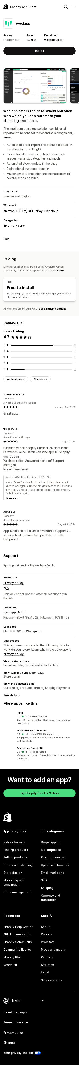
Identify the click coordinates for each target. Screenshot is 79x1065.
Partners (47, 957)
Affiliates (47, 965)
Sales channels (14, 842)
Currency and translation (50, 897)
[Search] (66, 7)
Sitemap (9, 1042)
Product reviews (53, 857)
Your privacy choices (18, 1053)
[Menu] (73, 7)
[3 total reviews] (75, 345)
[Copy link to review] (23, 394)
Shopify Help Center (18, 927)
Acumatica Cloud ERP (30, 748)
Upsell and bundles (55, 865)
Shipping (47, 888)
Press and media (53, 949)
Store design (12, 872)
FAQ (6, 588)
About (45, 927)
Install (39, 50)
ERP (6, 239)
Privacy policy (13, 583)
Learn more (57, 270)
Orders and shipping (18, 865)
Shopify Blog (12, 957)
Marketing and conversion (13, 882)
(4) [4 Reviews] (35, 39)
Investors (48, 942)
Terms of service (15, 1022)
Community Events (17, 949)
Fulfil (20, 712)
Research (10, 965)
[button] (39, 718)
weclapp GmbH (53, 39)
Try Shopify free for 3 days (39, 793)
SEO (44, 880)
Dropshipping (50, 842)
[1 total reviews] (75, 369)
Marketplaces (51, 850)
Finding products (15, 850)
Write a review (16, 379)
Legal (45, 972)
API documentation (17, 934)
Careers (46, 934)
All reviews (40, 379)
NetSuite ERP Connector (32, 730)
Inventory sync (14, 225)
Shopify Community (17, 942)
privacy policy (13, 654)
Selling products (15, 857)
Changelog (34, 631)
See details (11, 695)
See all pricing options (52, 308)
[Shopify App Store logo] (19, 6)
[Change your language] (27, 1000)
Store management (17, 892)
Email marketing (52, 872)
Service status (51, 980)
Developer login (15, 1012)
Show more (12, 498)
